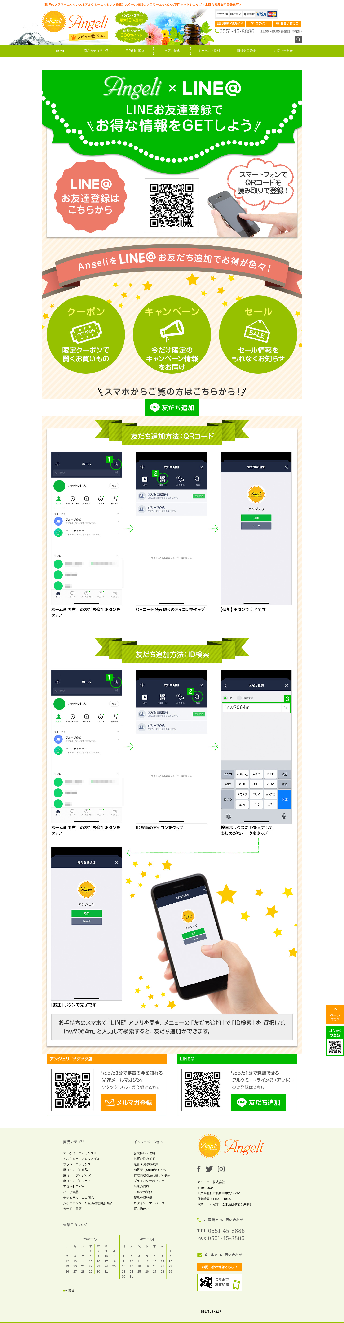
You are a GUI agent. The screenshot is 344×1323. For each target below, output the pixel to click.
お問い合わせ (283, 51)
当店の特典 (172, 51)
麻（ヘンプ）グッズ (77, 1175)
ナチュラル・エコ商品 (78, 1197)
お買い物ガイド (144, 1158)
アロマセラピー (74, 1186)
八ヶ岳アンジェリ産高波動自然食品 (87, 1203)
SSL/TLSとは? (211, 1311)
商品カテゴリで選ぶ (98, 51)
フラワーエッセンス (77, 1164)
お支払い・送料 (209, 51)
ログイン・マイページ (149, 1203)
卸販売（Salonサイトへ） (151, 1170)
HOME (60, 51)
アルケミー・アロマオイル (81, 1158)
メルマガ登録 (143, 1192)
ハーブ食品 (71, 1192)
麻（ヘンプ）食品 (75, 1170)
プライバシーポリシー (149, 1181)
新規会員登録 (246, 51)
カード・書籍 (72, 1209)
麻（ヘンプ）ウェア (77, 1181)
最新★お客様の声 (146, 1164)
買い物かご (141, 1209)
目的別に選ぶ (135, 51)
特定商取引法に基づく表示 (152, 1175)
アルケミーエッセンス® (79, 1153)
